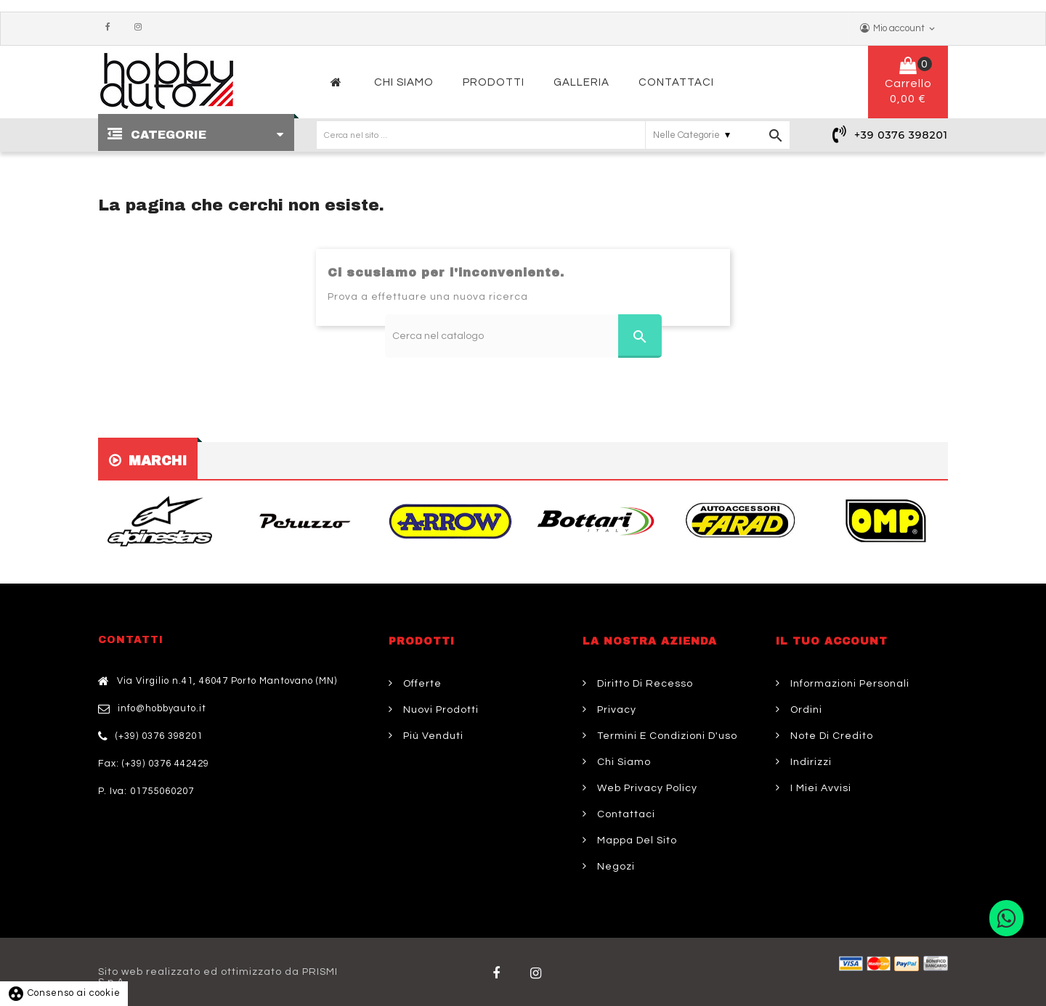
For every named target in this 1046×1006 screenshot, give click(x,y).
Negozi (614, 867)
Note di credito (830, 736)
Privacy (615, 710)
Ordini (804, 710)
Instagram (141, 28)
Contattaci (624, 814)
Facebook (111, 28)
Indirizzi (809, 762)
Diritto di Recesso (643, 684)
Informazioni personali (848, 684)
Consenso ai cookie (64, 993)
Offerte (421, 684)
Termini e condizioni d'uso (665, 736)
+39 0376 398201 (901, 135)
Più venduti (431, 736)
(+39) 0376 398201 (159, 736)
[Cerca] (523, 336)
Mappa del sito (635, 840)
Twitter (539, 973)
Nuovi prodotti (439, 710)
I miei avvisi (819, 788)
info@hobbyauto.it (162, 708)
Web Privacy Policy (645, 788)
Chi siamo (622, 762)
